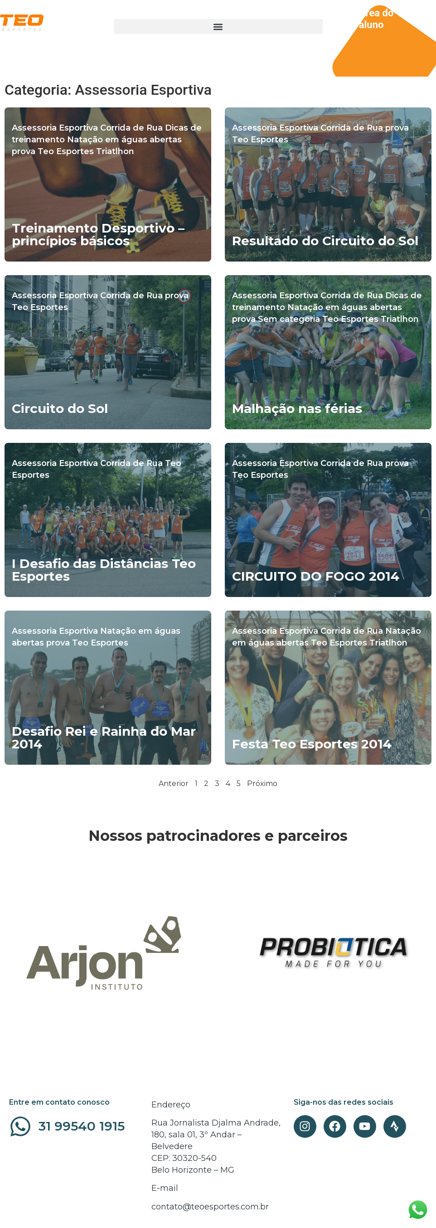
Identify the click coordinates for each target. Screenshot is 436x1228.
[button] (218, 26)
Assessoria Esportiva (55, 128)
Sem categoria (289, 319)
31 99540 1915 (82, 1126)
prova (23, 151)
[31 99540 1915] (20, 1126)
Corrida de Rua (131, 128)
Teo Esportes (66, 151)
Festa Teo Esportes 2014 (312, 744)
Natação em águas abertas (124, 140)
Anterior (174, 783)
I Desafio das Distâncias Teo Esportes (104, 570)
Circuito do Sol (60, 408)
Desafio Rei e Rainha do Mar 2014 (104, 737)
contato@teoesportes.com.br (210, 1207)
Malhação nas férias (297, 408)
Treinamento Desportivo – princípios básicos (98, 234)
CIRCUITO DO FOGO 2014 (315, 576)
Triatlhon (115, 151)
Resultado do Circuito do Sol (325, 240)
